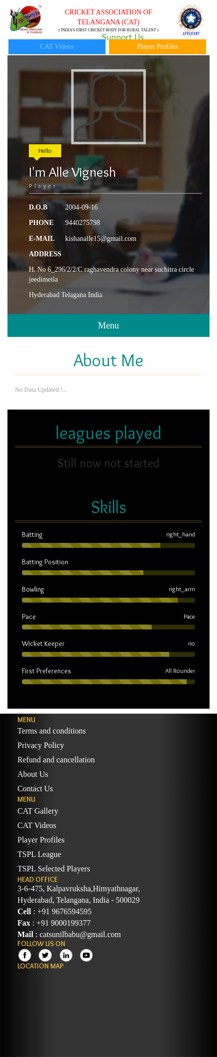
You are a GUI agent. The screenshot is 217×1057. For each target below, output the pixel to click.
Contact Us (35, 788)
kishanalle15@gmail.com (100, 238)
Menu (108, 325)
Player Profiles (157, 46)
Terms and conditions (51, 731)
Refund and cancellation (56, 759)
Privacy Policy (40, 745)
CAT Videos (57, 46)
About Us (32, 774)
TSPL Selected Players (53, 868)
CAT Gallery (37, 811)
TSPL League (39, 854)
